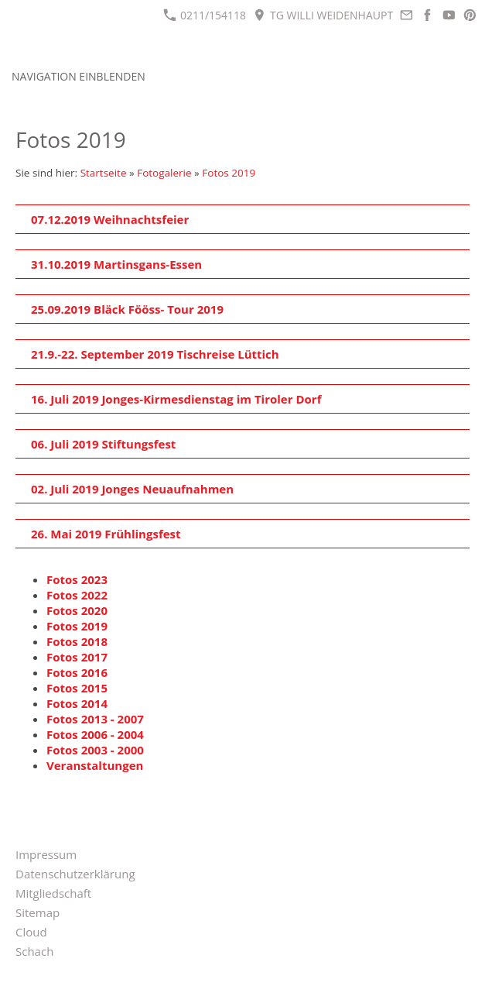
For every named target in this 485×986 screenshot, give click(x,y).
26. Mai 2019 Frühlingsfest (106, 533)
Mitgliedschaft (53, 893)
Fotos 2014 (77, 703)
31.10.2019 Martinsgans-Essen (116, 264)
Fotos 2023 (77, 579)
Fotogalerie (164, 173)
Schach (34, 951)
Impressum (46, 854)
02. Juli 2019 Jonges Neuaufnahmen (132, 488)
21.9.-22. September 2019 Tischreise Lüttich (155, 354)
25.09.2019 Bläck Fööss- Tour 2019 (127, 309)
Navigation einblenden (78, 76)
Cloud (31, 932)
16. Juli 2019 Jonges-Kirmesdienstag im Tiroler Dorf (176, 399)
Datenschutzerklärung (75, 873)
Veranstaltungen (94, 765)
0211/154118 (204, 15)
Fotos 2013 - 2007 (95, 719)
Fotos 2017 (77, 657)
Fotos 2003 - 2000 (95, 750)
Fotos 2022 (77, 595)
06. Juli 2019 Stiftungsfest (103, 444)
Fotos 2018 (77, 641)
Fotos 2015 (77, 688)
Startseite (103, 173)
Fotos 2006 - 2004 (95, 734)
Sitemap (37, 912)
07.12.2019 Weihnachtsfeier (110, 219)
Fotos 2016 (77, 672)
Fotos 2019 (228, 173)
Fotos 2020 (77, 610)
